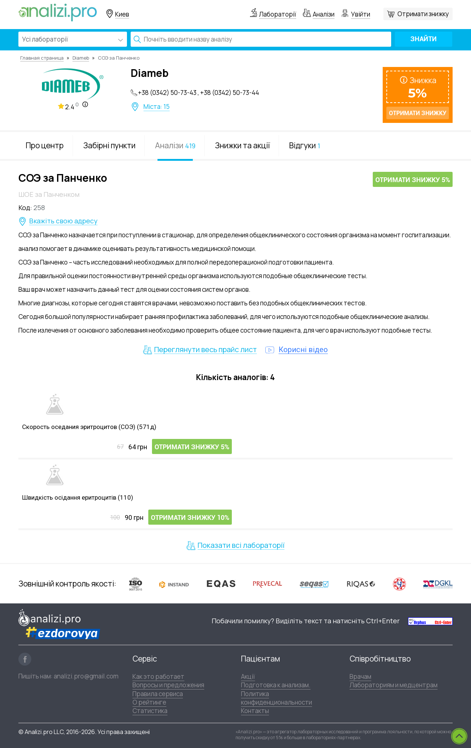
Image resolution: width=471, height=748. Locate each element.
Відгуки (304, 145)
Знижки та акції (242, 145)
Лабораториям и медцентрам (394, 685)
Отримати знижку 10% (190, 517)
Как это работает (158, 676)
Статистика (149, 710)
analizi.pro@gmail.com (86, 676)
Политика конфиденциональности (276, 697)
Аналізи (323, 14)
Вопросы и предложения (168, 685)
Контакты (255, 710)
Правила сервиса (157, 693)
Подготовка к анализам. (276, 685)
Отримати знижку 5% (412, 180)
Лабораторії (277, 14)
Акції (248, 676)
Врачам (360, 676)
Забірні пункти (109, 145)
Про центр (45, 145)
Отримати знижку (423, 14)
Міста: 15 (157, 107)
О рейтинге (149, 702)
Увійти (360, 14)
